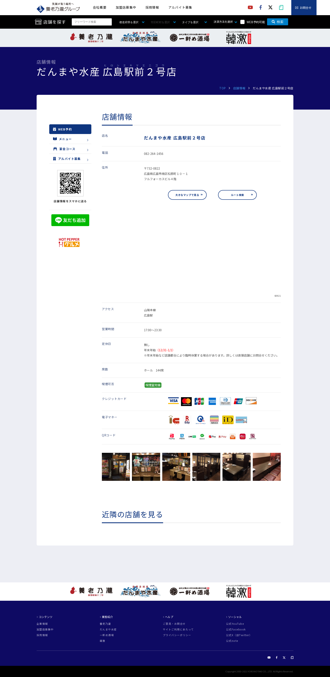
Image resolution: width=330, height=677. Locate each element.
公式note (232, 640)
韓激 (102, 640)
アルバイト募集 (180, 7)
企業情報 (42, 623)
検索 (277, 22)
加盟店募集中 (126, 7)
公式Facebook (236, 629)
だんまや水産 (108, 629)
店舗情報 (239, 88)
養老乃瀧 (105, 623)
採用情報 (152, 7)
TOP (222, 88)
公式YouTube (235, 623)
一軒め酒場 (107, 635)
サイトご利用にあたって (178, 629)
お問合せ (305, 7)
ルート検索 (237, 195)
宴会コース (64, 149)
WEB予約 (62, 129)
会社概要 (99, 7)
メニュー (62, 139)
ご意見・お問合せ (174, 623)
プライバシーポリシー (177, 635)
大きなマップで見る (187, 195)
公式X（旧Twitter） (239, 635)
